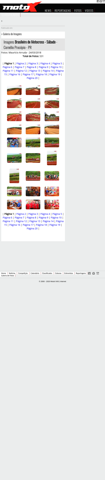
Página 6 (7, 67)
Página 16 (14, 74)
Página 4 (45, 63)
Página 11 (8, 70)
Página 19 (54, 74)
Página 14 (48, 70)
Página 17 (28, 74)
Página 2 (21, 63)
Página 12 (21, 70)
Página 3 (33, 63)
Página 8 (31, 67)
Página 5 (57, 63)
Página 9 (43, 67)
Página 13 (34, 70)
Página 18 (41, 74)
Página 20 (32, 78)
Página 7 (19, 67)
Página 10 (56, 67)
